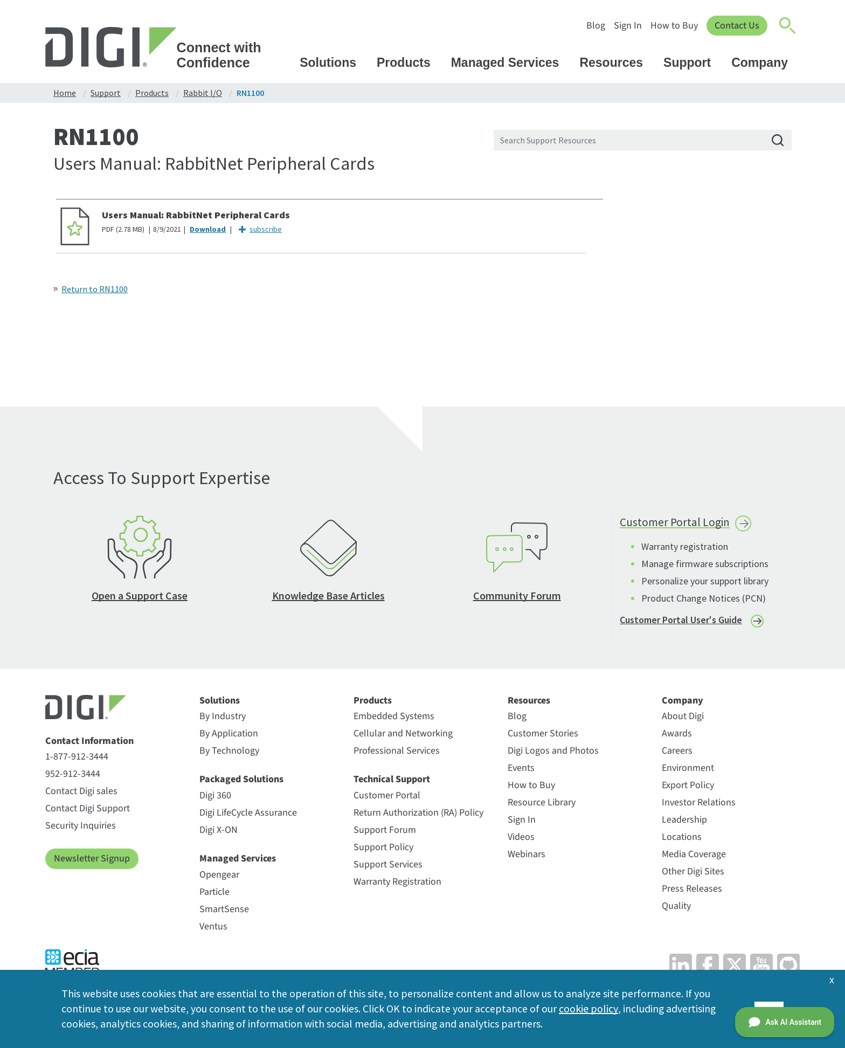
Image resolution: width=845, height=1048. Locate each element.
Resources (616, 63)
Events (521, 770)
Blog (594, 25)
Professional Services (397, 753)
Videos (521, 839)
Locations (682, 839)
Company (764, 63)
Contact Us (736, 25)
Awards (677, 736)
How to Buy (673, 25)
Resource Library (542, 805)
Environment (688, 770)
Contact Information (89, 743)
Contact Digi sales (81, 794)
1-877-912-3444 (76, 759)
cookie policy (588, 1008)
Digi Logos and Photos (553, 753)
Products (409, 63)
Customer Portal (387, 797)
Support (692, 63)
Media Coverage (694, 857)
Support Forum (385, 832)
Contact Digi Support (87, 811)
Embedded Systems (394, 719)
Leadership (684, 822)
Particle (214, 894)
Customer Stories (543, 736)
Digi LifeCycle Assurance (248, 815)
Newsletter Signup (92, 861)
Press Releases (692, 891)
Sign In (627, 25)
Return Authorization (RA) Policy (418, 815)
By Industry (222, 719)
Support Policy (383, 849)
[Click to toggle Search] (788, 26)
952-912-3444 (72, 776)
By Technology (229, 753)
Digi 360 (215, 797)
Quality (676, 908)
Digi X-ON (218, 832)
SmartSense (224, 911)
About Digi (683, 719)
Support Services (388, 866)
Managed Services (510, 63)
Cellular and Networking (403, 736)
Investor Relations (699, 805)
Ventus (213, 928)
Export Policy (688, 788)
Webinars (526, 857)
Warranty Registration (397, 884)
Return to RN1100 (94, 289)
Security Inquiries (80, 828)
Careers (677, 753)
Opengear (219, 877)
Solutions (333, 63)
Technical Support (392, 782)
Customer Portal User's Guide (681, 622)
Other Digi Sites (693, 874)
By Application (228, 736)
